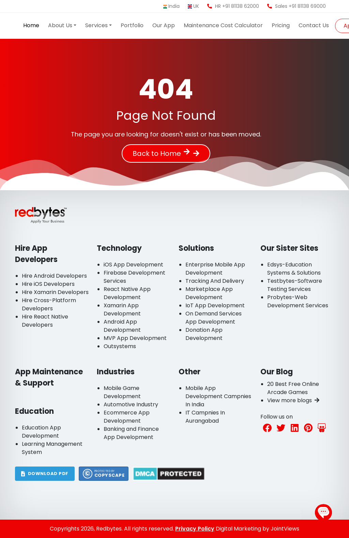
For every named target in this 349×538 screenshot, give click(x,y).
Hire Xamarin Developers (55, 292)
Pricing (281, 25)
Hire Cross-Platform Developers (49, 304)
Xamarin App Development (122, 309)
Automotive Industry (131, 404)
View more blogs (293, 400)
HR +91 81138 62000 (233, 6)
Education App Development (41, 432)
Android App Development (122, 326)
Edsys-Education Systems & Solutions (294, 269)
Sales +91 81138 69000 (296, 6)
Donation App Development (204, 334)
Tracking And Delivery (214, 281)
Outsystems (120, 346)
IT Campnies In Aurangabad (205, 417)
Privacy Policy (194, 529)
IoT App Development (215, 305)
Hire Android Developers (54, 276)
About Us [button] (60, 25)
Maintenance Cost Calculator (223, 25)
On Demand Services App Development (213, 318)
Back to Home (161, 153)
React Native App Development (127, 293)
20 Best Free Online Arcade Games (293, 388)
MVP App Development (135, 338)
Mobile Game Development (122, 392)
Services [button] (96, 25)
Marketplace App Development (209, 293)
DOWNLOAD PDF (45, 473)
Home (31, 25)
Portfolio (132, 25)
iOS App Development (133, 264)
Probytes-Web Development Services (297, 301)
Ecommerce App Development (127, 417)
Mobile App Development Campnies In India (218, 396)
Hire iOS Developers (48, 284)
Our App (163, 25)
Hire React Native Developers (45, 321)
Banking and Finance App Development (131, 433)
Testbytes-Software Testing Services (294, 285)
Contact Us (314, 25)
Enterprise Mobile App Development (215, 269)
